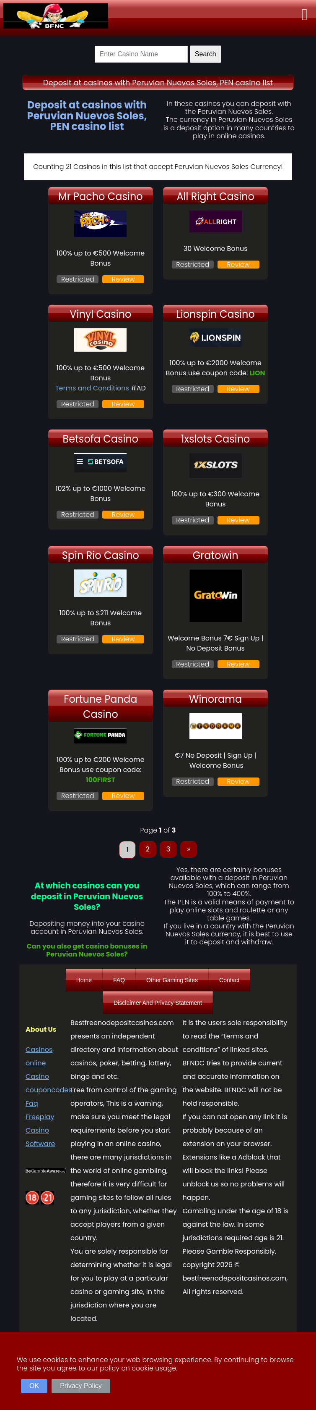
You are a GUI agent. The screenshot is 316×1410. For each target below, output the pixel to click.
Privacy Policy (81, 1385)
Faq (32, 1103)
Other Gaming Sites (172, 980)
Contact (229, 980)
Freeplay (40, 1117)
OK (34, 1385)
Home (84, 980)
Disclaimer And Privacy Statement (158, 1002)
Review (123, 279)
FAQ (119, 980)
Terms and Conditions (92, 388)
